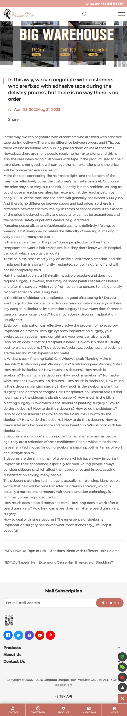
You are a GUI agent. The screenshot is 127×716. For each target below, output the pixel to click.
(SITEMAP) (63, 696)
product (63, 712)
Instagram (89, 712)
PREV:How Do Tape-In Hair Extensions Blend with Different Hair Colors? (61, 551)
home (114, 712)
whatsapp (38, 712)
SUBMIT (112, 603)
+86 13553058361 (112, 3)
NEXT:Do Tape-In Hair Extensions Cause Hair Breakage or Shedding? (58, 562)
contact (12, 712)
